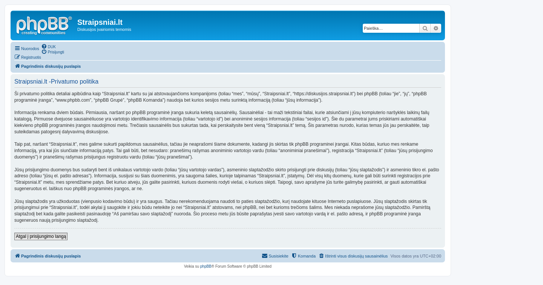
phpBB (206, 266)
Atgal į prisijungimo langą (41, 236)
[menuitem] (48, 46)
